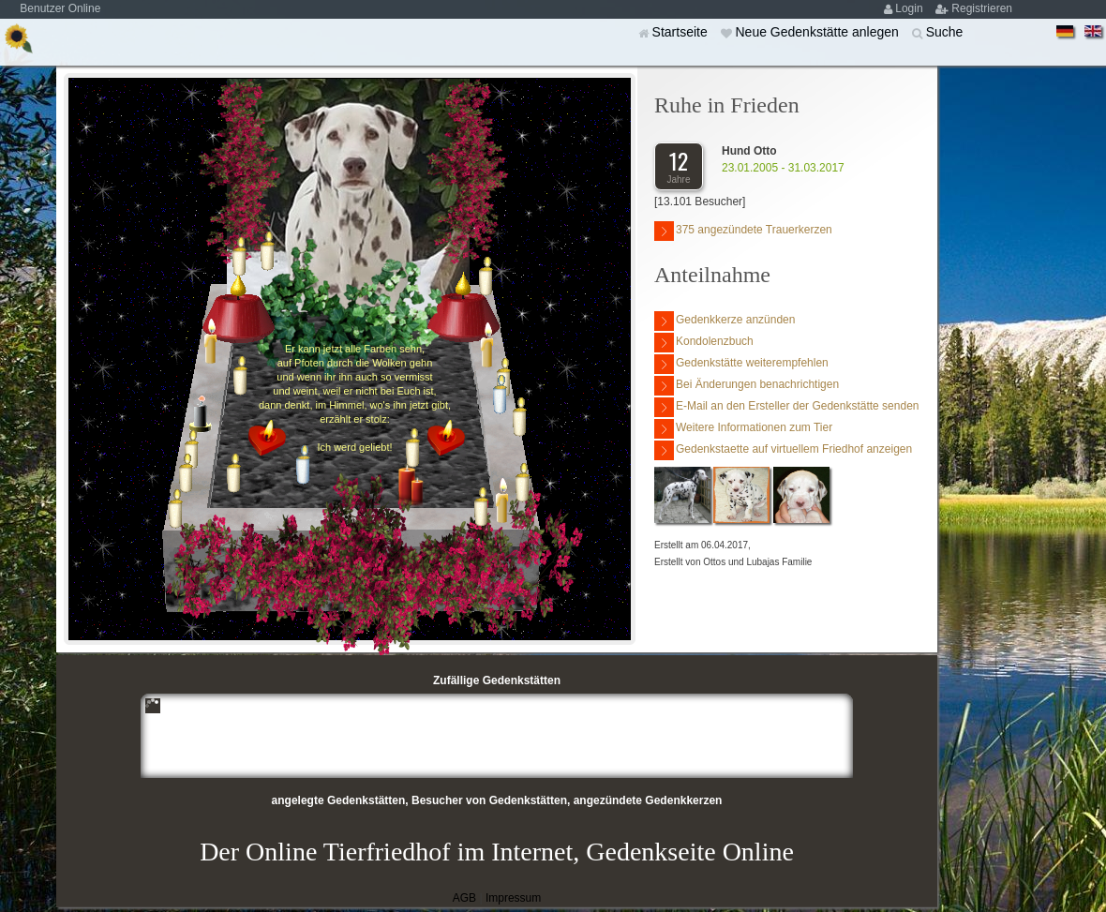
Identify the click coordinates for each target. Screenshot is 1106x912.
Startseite (681, 31)
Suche (945, 31)
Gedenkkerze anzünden (724, 321)
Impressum (513, 898)
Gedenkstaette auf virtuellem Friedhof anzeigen (783, 450)
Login (910, 8)
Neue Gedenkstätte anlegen (818, 31)
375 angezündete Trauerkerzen (743, 231)
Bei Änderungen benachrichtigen (746, 386)
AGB (464, 898)
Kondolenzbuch (704, 342)
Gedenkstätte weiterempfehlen (741, 364)
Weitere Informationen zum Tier (743, 429)
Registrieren (981, 8)
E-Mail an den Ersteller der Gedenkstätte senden (786, 407)
